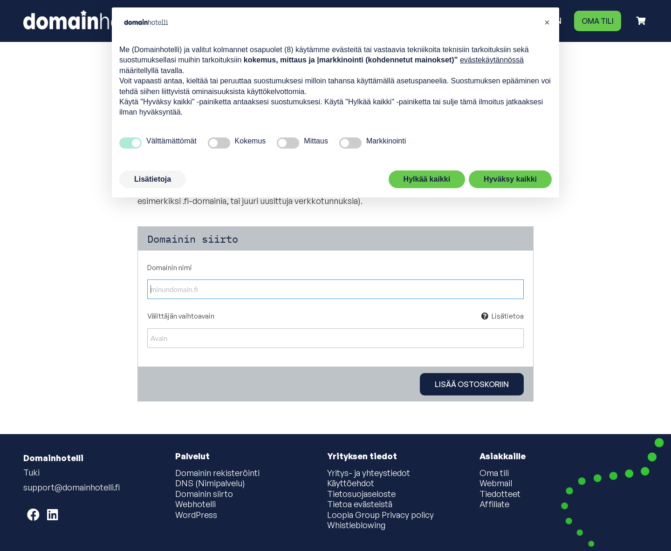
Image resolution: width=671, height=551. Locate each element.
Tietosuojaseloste (361, 494)
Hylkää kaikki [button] (427, 179)
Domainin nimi (169, 267)
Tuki (31, 472)
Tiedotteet (499, 494)
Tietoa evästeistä (359, 504)
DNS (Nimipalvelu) (210, 483)
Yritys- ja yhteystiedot (368, 473)
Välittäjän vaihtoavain (335, 316)
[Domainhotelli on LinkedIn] (52, 514)
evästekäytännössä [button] (492, 60)
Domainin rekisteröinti (217, 473)
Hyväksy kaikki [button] (510, 179)
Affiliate (494, 504)
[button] (547, 22)
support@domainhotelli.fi (71, 487)
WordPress (196, 515)
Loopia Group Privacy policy (380, 515)
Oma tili (598, 21)
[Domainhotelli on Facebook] (33, 514)
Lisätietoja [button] (152, 179)
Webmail (495, 483)
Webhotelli (195, 504)
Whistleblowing (356, 525)
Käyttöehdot (350, 483)
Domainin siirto (204, 494)
